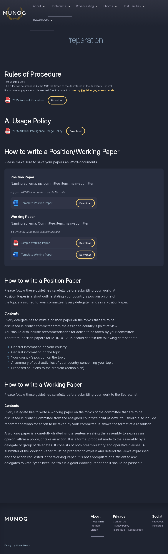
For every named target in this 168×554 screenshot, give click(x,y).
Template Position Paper (36, 203)
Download (57, 100)
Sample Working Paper (35, 243)
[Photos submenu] (116, 6)
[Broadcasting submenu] (97, 6)
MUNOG (14, 12)
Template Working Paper (36, 254)
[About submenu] (44, 6)
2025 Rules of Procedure (28, 100)
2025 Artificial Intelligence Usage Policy (37, 131)
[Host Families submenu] (144, 6)
